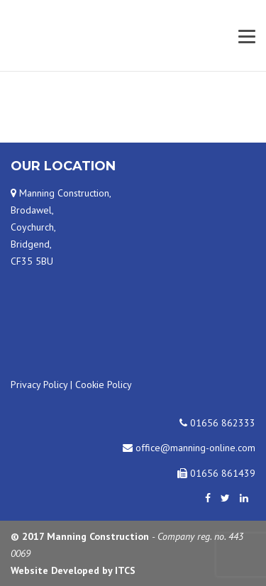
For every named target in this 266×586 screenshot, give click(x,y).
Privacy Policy (39, 384)
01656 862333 (217, 422)
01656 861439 (216, 473)
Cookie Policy (103, 384)
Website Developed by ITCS (73, 570)
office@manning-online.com (189, 447)
